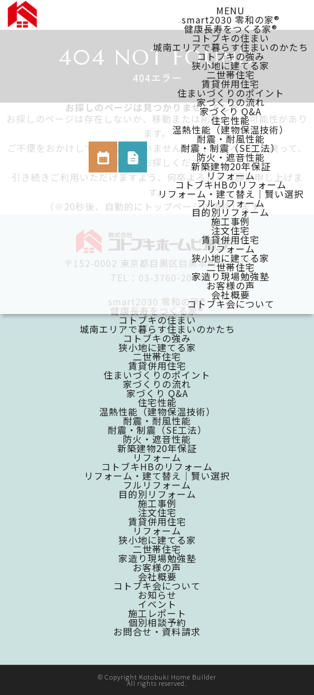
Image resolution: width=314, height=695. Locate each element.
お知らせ (157, 595)
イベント (157, 604)
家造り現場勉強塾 (230, 276)
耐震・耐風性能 (231, 139)
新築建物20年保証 (231, 166)
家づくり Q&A (230, 111)
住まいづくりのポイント (230, 93)
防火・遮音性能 (231, 157)
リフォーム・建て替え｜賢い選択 (231, 194)
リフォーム (230, 175)
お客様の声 (230, 285)
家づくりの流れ (231, 102)
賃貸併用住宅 (230, 84)
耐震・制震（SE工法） (230, 148)
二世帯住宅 (230, 74)
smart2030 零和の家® (231, 19)
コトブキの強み (231, 56)
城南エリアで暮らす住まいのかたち (230, 47)
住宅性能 (230, 120)
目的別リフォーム (230, 212)
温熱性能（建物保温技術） (230, 129)
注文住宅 (230, 230)
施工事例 (230, 221)
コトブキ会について (231, 304)
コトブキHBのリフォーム (231, 184)
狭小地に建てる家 (230, 65)
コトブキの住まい (230, 38)
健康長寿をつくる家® (230, 29)
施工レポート (157, 613)
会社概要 (230, 294)
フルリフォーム (231, 203)
